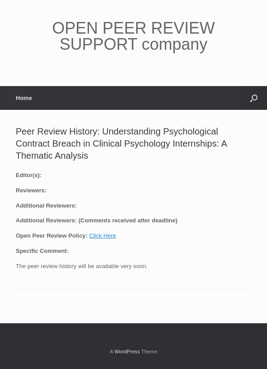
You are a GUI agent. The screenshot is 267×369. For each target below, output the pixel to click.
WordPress (127, 351)
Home (24, 98)
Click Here (102, 235)
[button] (253, 98)
